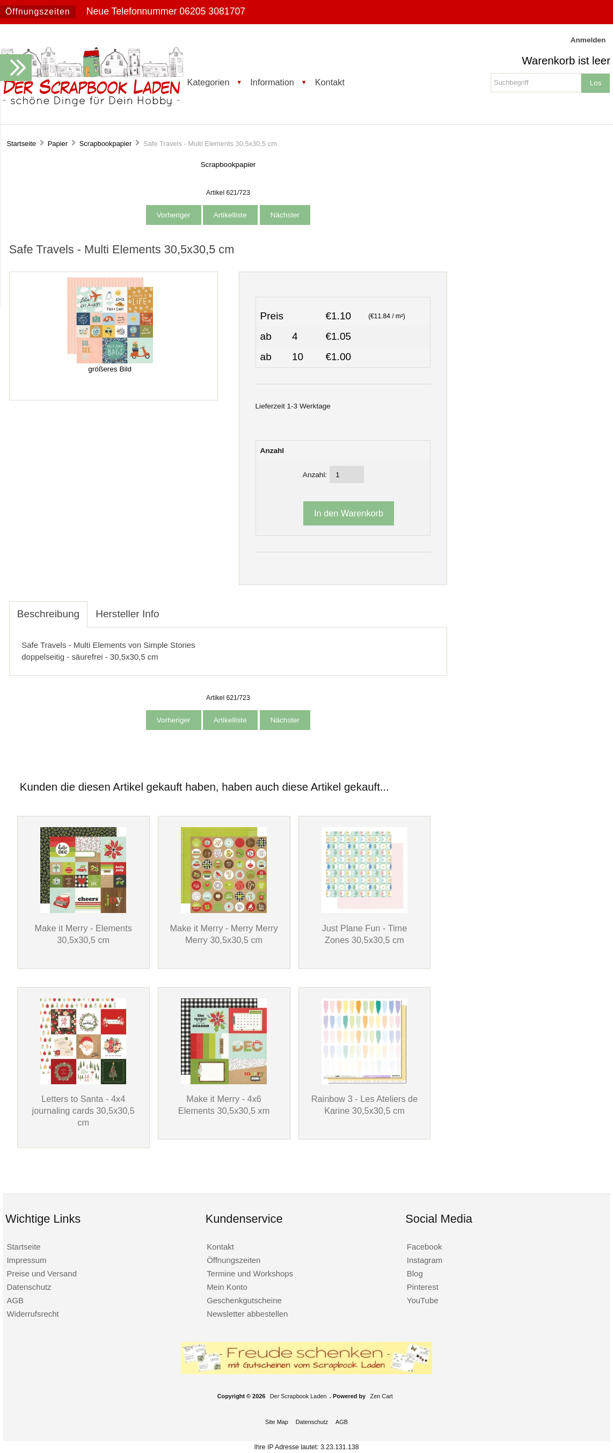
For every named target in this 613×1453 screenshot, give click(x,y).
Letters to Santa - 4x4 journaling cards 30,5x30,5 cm (83, 1110)
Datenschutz (28, 1286)
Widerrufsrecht (32, 1313)
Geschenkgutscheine (244, 1300)
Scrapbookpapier (105, 144)
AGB (15, 1300)
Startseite (21, 144)
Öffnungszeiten (37, 11)
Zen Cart (381, 1396)
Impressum (26, 1260)
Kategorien (208, 82)
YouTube (423, 1300)
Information (272, 82)
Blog (415, 1273)
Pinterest (423, 1286)
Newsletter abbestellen (247, 1313)
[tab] (175, 608)
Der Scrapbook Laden (298, 1396)
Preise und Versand (41, 1273)
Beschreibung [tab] (48, 613)
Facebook (424, 1246)
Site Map (276, 1422)
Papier (58, 144)
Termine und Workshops (250, 1273)
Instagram (425, 1260)
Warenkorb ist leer (566, 61)
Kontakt (330, 82)
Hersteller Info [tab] (127, 613)
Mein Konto (227, 1286)
